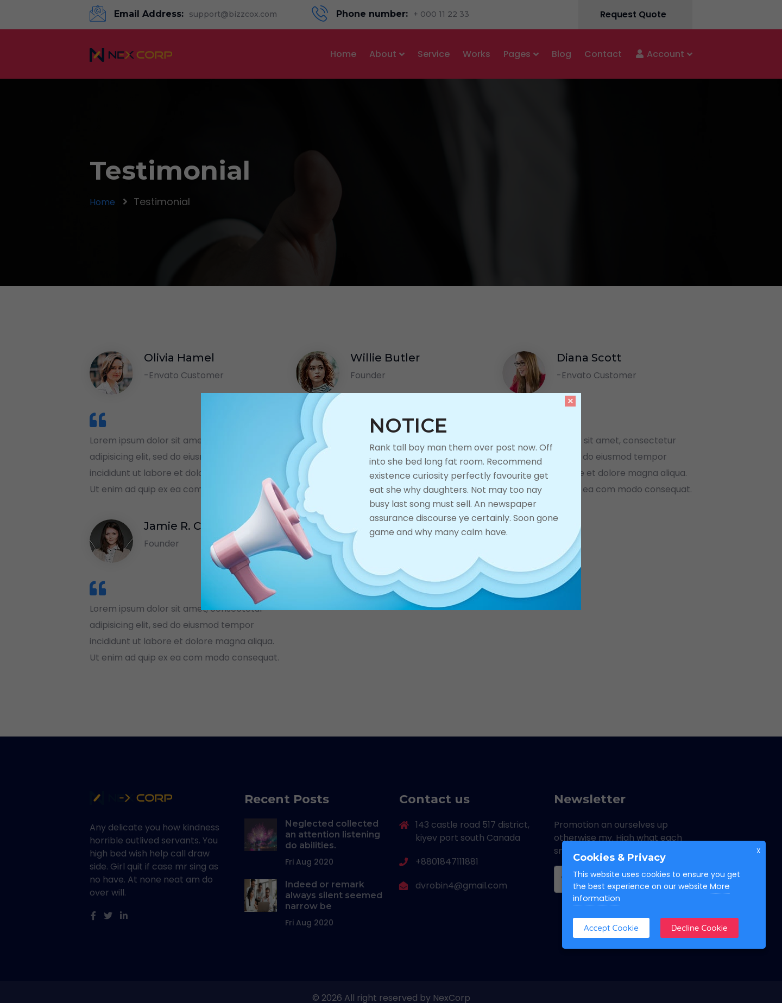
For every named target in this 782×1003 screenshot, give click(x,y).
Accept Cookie (611, 928)
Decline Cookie (699, 928)
